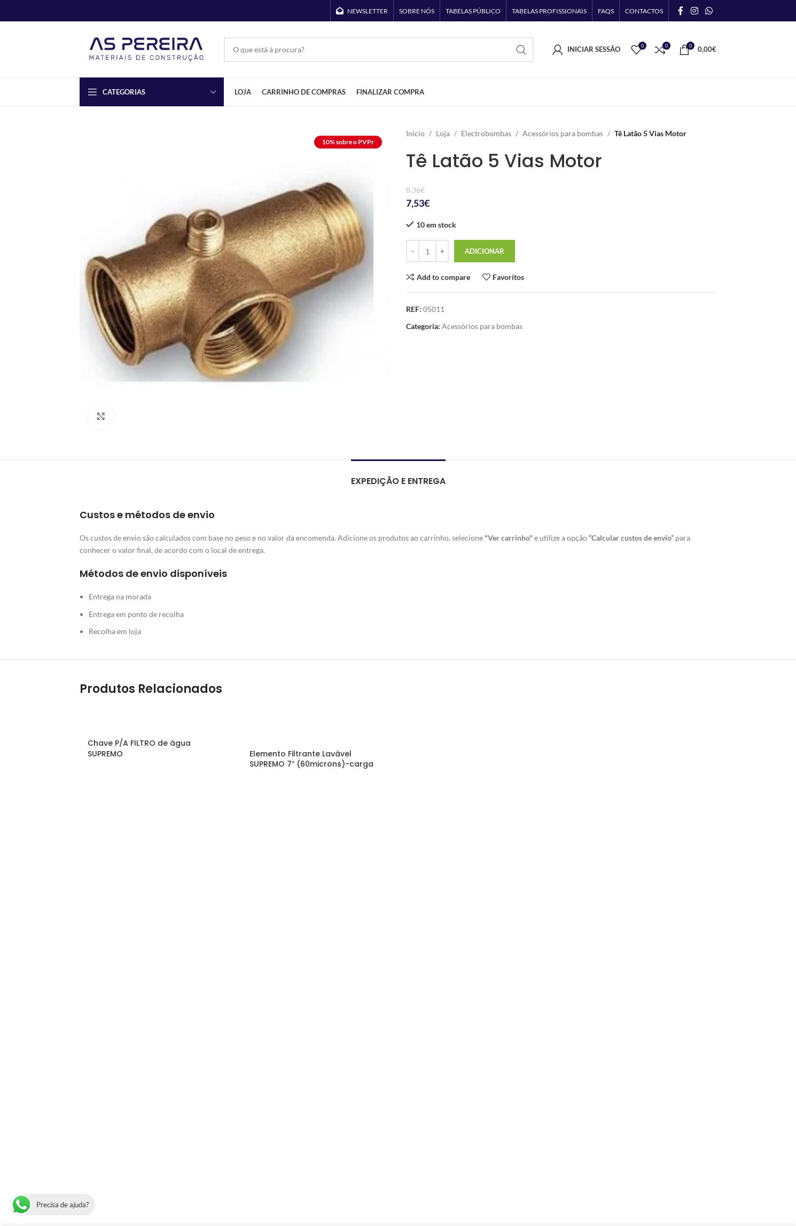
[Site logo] (146, 48)
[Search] (379, 49)
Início (415, 133)
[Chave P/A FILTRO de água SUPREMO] (155, 720)
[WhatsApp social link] (709, 11)
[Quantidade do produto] (427, 251)
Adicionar (484, 251)
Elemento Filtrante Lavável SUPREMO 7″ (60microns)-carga (311, 759)
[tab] (398, 475)
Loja (443, 133)
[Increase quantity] (442, 251)
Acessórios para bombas (562, 133)
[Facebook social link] (680, 11)
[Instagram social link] (694, 11)
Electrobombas (486, 133)
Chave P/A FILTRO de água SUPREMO (139, 748)
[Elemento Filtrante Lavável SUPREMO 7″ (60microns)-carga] (317, 725)
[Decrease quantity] (412, 251)
